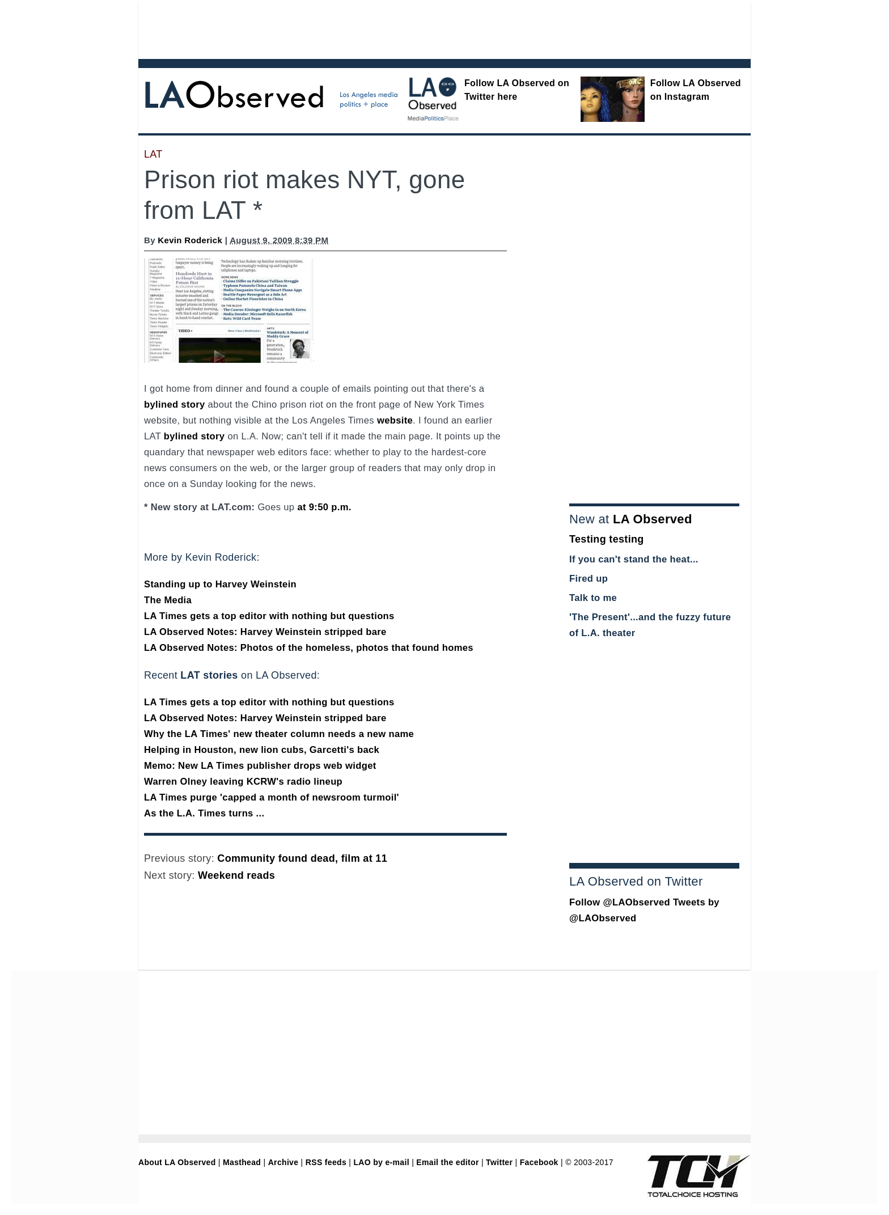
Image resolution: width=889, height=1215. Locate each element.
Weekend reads (236, 875)
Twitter (499, 1162)
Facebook (539, 1162)
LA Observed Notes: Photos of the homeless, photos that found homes (308, 647)
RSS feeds (326, 1162)
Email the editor (447, 1162)
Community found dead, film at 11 (302, 858)
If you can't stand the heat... (633, 559)
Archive (283, 1162)
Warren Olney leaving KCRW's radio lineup (243, 781)
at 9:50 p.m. (324, 507)
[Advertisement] (413, 28)
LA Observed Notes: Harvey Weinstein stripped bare (265, 631)
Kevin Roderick (190, 240)
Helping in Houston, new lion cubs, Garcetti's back (261, 749)
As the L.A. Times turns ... (204, 813)
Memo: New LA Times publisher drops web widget (260, 765)
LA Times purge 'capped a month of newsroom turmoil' (271, 797)
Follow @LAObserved (619, 902)
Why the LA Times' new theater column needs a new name (279, 734)
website (395, 420)
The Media (168, 600)
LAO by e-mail (381, 1162)
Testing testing (606, 539)
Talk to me (593, 597)
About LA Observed (177, 1162)
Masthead (242, 1162)
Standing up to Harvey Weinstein (220, 584)
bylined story (174, 404)
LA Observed (652, 519)
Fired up (588, 578)
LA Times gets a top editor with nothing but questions (269, 616)
